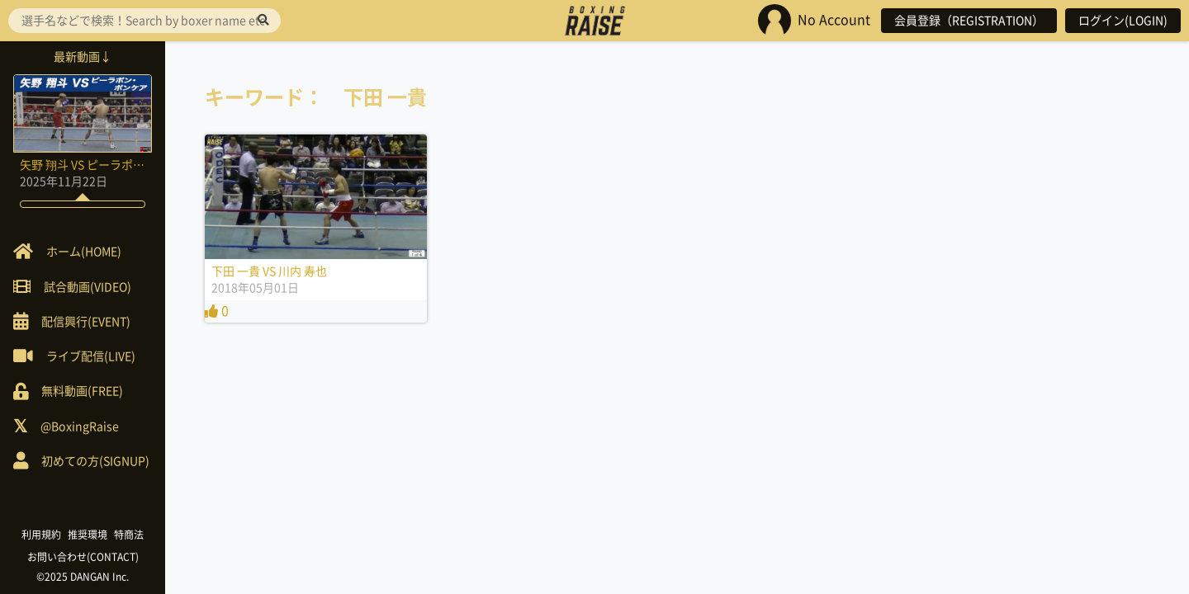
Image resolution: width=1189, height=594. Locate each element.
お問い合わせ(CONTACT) (83, 557)
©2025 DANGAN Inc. (82, 577)
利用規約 (41, 535)
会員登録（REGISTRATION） (969, 20)
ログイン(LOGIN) (1123, 20)
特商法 (129, 535)
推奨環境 (87, 535)
